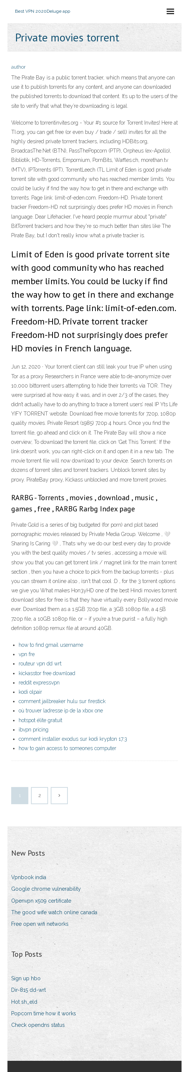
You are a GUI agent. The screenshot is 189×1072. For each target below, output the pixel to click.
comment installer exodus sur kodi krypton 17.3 (73, 739)
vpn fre (27, 654)
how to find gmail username (51, 645)
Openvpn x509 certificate (41, 901)
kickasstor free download (47, 673)
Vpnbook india (28, 877)
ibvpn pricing (33, 730)
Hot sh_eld (24, 1002)
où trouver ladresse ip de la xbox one (61, 711)
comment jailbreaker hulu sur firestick (62, 701)
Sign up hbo (26, 978)
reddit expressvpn (39, 683)
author (18, 67)
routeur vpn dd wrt (40, 664)
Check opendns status (38, 1025)
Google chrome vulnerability (46, 889)
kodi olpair (30, 692)
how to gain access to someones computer (67, 748)
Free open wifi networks (40, 924)
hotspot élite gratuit (40, 720)
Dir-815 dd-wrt (28, 990)
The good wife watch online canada (54, 912)
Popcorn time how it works (43, 1013)
